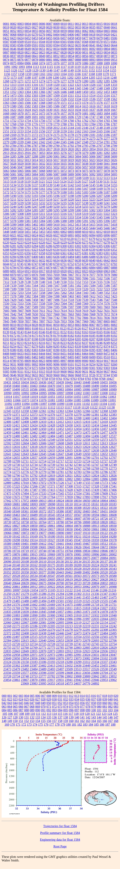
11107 (18, 407)
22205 (51, 626)
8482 (35, 357)
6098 (6, 239)
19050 (86, 529)
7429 (13, 300)
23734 (16, 676)
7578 (114, 303)
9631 (85, 371)
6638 (78, 260)
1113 (36, 67)
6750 (56, 264)
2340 (28, 142)
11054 (68, 396)
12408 (25, 421)
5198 (71, 196)
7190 (20, 289)
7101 (92, 278)
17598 (95, 493)
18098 (51, 504)
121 (92, 713)
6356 (28, 253)
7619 (85, 310)
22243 (7, 629)
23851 (104, 676)
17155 (86, 482)
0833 (99, 52)
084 (4, 710)
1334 (6, 88)
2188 (6, 138)
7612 (49, 310)
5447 (114, 228)
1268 (6, 81)
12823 (86, 475)
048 (37, 703)
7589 (35, 307)
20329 (86, 568)
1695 (63, 117)
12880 (51, 479)
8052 (63, 325)
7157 (114, 282)
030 (54, 699)
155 (43, 721)
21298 (69, 594)
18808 (86, 522)
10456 (113, 382)
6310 (20, 249)
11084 (68, 400)
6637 (71, 260)
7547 (107, 300)
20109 (34, 561)
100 (93, 710)
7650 (35, 314)
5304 (107, 210)
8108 (35, 328)
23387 (34, 665)
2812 (13, 149)
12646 (51, 454)
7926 (56, 321)
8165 (99, 332)
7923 (49, 321)
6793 (6, 267)
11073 (25, 400)
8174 (28, 335)
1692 (42, 117)
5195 (49, 196)
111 (38, 713)
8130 (99, 328)
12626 (104, 447)
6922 (78, 271)
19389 (7, 543)
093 (54, 710)
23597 (51, 672)
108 (21, 713)
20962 (86, 586)
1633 (71, 110)
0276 (42, 34)
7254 (28, 292)
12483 (43, 436)
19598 (34, 547)
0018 (114, 23)
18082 (25, 504)
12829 (25, 479)
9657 (42, 375)
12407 (16, 421)
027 (37, 699)
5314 (49, 214)
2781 (107, 142)
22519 (43, 637)
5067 (35, 170)
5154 (107, 185)
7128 (20, 282)
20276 (51, 568)
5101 (28, 178)
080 (99, 706)
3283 (114, 153)
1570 (56, 102)
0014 (92, 23)
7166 (49, 285)
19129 (113, 533)
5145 (92, 185)
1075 (49, 63)
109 (27, 713)
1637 (92, 110)
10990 (8, 393)
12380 (86, 414)
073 (60, 706)
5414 (85, 224)
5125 (70, 181)
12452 (60, 429)
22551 (69, 637)
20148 (16, 565)
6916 (35, 271)
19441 (60, 543)
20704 (69, 583)
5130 (99, 181)
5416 (99, 224)
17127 (69, 482)
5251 (63, 206)
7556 (28, 303)
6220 (6, 242)
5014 (35, 160)
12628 (7, 450)
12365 (78, 411)
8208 (99, 339)
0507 (6, 41)
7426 (6, 300)
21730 (104, 604)
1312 (6, 84)
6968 (6, 274)
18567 (78, 515)
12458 (113, 429)
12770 (104, 468)
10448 (86, 382)
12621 (60, 447)
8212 (13, 343)
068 (32, 706)
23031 (95, 654)
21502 (69, 601)
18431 (104, 511)
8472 (107, 353)
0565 (63, 41)
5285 (35, 210)
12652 (104, 454)
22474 (86, 633)
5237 (78, 203)
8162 (78, 332)
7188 (6, 289)
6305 (99, 246)
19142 (16, 536)
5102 (35, 178)
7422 (107, 296)
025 (26, 699)
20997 (17, 590)
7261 (56, 292)
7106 (107, 278)
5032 (42, 163)
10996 (52, 393)
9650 (20, 375)
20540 (43, 576)
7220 (85, 289)
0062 (85, 31)
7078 (99, 274)
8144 (28, 332)
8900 (85, 360)
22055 (113, 619)
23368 (25, 665)
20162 (34, 565)
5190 (13, 196)
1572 (71, 102)
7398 (56, 296)
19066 (7, 533)
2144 (71, 127)
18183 (113, 504)
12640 (113, 450)
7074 (85, 274)
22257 (34, 629)
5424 (42, 228)
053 (65, 703)
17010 (25, 482)
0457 (63, 38)
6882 (78, 267)
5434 (78, 228)
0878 (35, 59)
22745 (95, 644)
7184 (92, 285)
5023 (92, 160)
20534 (34, 576)
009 (54, 696)
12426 (43, 425)
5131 (106, 181)
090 (37, 710)
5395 (99, 221)
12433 (86, 425)
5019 (70, 160)
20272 (43, 568)
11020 (43, 396)
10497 (7, 389)
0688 (63, 49)
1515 (99, 95)
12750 (7, 468)
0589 (28, 45)
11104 (103, 404)
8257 (20, 346)
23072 (69, 658)
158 (60, 721)
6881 (71, 267)
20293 (69, 568)
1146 (49, 70)
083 (116, 706)
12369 (113, 411)
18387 (69, 511)
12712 (34, 461)
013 (76, 696)
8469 (99, 353)
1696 (71, 117)
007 (43, 696)
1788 (6, 127)
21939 (104, 615)
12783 (78, 472)
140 (76, 717)
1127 (21, 70)
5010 (6, 160)
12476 (95, 432)
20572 (86, 576)
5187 (107, 192)
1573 (78, 102)
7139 (35, 282)
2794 (78, 145)
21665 (43, 604)
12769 (95, 468)
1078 (71, 63)
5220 (70, 199)
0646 (13, 49)
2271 (63, 138)
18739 (7, 522)
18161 (95, 504)
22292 (95, 629)
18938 (7, 529)
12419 (113, 421)
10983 (60, 389)
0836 (6, 56)
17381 (25, 490)
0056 (42, 31)
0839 (20, 56)
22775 (51, 647)
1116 (57, 67)
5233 (49, 203)
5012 (20, 160)
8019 (20, 325)
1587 (63, 106)
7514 (63, 300)
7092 (71, 278)
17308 (69, 486)
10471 (60, 386)
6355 (20, 253)
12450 (43, 429)
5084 (35, 174)
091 (43, 710)
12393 (51, 418)
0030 (56, 27)
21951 (7, 619)
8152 (63, 332)
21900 (51, 615)
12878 (34, 479)
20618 (60, 579)
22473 (78, 633)
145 (104, 717)
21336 (95, 594)
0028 (42, 27)
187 (107, 724)
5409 (49, 224)
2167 (114, 131)
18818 (95, 522)
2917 (35, 153)
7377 (6, 296)
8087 (13, 328)
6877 (56, 267)
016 (93, 696)
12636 (78, 450)
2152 (13, 131)
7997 (99, 321)
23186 (43, 662)
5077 (99, 170)
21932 (95, 615)
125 (115, 713)
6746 (27, 264)
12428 (51, 425)
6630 (28, 260)
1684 (107, 113)
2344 (56, 142)
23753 (34, 676)
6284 (35, 246)
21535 (104, 601)
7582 (6, 307)
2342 (42, 142)
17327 (86, 486)
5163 (56, 188)
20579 (104, 576)
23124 (7, 662)
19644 (95, 547)
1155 (113, 70)
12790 (16, 475)
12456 (95, 429)
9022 (6, 364)
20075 (86, 558)
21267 (16, 594)
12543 (34, 439)
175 (40, 724)
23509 (69, 669)
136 (54, 717)
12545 (43, 439)
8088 (20, 328)
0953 (114, 59)
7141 (49, 282)
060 (104, 703)
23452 (95, 665)
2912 (114, 149)
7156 (106, 282)
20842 (7, 586)
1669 (13, 113)
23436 (78, 665)
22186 (34, 626)
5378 (13, 221)
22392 (16, 633)
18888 (86, 525)
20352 (7, 572)
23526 (95, 669)
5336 (85, 217)
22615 (25, 640)
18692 (69, 518)
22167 (113, 622)
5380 (20, 221)
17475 (7, 493)
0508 (13, 41)
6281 (13, 246)
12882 (69, 479)
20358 (25, 572)
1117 (63, 67)
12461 (25, 432)
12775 (16, 472)
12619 (43, 447)
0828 (63, 52)
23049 (7, 658)
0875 (13, 59)
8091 (28, 328)
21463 (95, 597)
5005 (85, 156)
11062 (103, 396)
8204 (71, 339)
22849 (25, 651)
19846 (104, 551)
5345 (99, 217)
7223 (106, 289)
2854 (92, 149)
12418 (104, 421)
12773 (113, 468)
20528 (16, 576)
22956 (7, 654)
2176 (63, 135)
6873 (42, 267)
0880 (42, 59)
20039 (16, 558)
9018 (114, 360)
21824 (95, 608)
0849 (42, 56)
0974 (6, 63)
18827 (16, 525)
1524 (49, 99)
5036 (71, 163)
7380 (20, 296)
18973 (16, 529)
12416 (86, 421)
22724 (34, 644)
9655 (35, 375)
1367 (49, 92)
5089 (71, 174)
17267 (43, 486)
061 (110, 703)
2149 (107, 127)
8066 (85, 325)
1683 (99, 113)
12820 (60, 475)
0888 (78, 59)
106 (10, 713)
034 (76, 699)
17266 (34, 486)
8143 (20, 332)
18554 (60, 515)
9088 (20, 364)
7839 (114, 317)
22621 (34, 640)
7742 (56, 317)
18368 (34, 511)
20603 (43, 579)
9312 (27, 371)
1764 (99, 120)
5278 (99, 206)
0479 (99, 38)
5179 (56, 192)
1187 (20, 77)
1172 (6, 77)
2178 (71, 135)
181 (74, 724)
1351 (6, 92)
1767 (6, 124)
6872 (35, 267)
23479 (16, 669)
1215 (99, 77)
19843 (95, 551)
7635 (114, 310)
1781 (71, 124)
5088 (63, 174)
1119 (77, 67)
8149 (49, 332)
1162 (49, 74)
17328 (95, 486)
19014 (43, 529)
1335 (13, 88)
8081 (107, 325)
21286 (43, 594)
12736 (43, 464)
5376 (114, 217)
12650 (86, 454)
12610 (78, 443)
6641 (99, 260)
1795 (42, 127)
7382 (28, 296)
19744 (43, 551)
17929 (113, 497)
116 (65, 713)
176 (46, 724)
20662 (34, 583)
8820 (35, 360)
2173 (42, 135)
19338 (60, 540)
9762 (66, 378)
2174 (49, 135)
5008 (107, 156)
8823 (42, 360)
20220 (86, 565)
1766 (114, 120)
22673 (78, 640)
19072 (25, 533)
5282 (13, 210)
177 (51, 724)
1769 (20, 124)
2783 (6, 145)
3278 (78, 153)
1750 (114, 117)
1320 (56, 84)
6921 (71, 271)
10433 (16, 382)
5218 (63, 199)
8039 (42, 325)
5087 (56, 174)
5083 (28, 174)
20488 (78, 572)
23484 (34, 669)
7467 (42, 300)
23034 (104, 654)
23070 (60, 658)
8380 (13, 350)
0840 (28, 56)
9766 (95, 378)
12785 (95, 472)
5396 (107, 221)
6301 (71, 246)
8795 (20, 360)
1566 (28, 102)
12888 (113, 479)
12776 (25, 472)
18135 (86, 504)
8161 (71, 332)
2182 (99, 135)
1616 (92, 106)
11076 (43, 400)
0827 (56, 52)
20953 (78, 586)
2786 (28, 145)
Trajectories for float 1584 (60, 826)
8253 (6, 346)
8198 (35, 339)
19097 (69, 533)
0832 (92, 52)
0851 (49, 56)
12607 (51, 443)
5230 (28, 203)
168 (116, 721)
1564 (13, 102)
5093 (99, 174)
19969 (51, 554)
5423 (35, 228)
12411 (51, 421)
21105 (52, 590)
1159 (28, 74)
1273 (35, 81)
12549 (51, 439)
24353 (51, 683)
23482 (25, 669)
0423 (13, 38)
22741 (78, 644)
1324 (85, 84)
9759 (52, 378)
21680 (78, 604)
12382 (104, 414)
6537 (107, 257)
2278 (114, 138)
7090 (63, 278)
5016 (49, 160)
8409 (13, 353)
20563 (78, 576)
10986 (86, 389)
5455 (49, 231)
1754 (28, 120)
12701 (95, 457)
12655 (16, 457)
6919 (56, 271)
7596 (63, 307)
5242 (114, 203)
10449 (95, 382)
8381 (20, 350)
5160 (35, 188)
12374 (43, 414)
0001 (6, 23)
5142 (71, 185)
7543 (92, 300)
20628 (104, 579)
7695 (20, 317)
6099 (13, 239)
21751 (113, 604)
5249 (49, 206)
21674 (60, 604)
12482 (34, 436)
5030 (28, 163)
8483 (42, 357)
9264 (6, 368)
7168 (63, 285)
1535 (85, 99)
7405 (78, 296)
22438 (43, 633)
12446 (7, 429)
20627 (95, 579)
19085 (51, 533)
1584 (42, 106)
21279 (25, 594)
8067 (92, 325)
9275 (35, 368)
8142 (13, 332)
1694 (56, 117)
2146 (85, 127)
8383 (35, 350)
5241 (107, 203)
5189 (6, 196)
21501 (60, 601)
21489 (34, 601)
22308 (104, 629)
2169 (13, 135)
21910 (78, 615)
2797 (99, 145)
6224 (28, 242)
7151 (70, 282)
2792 (71, 145)
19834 (86, 551)
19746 (51, 551)
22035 (95, 619)
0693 (99, 49)
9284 (42, 368)
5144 (85, 185)
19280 (113, 536)
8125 (70, 328)
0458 (71, 38)
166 (104, 721)
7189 (13, 289)
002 (15, 696)
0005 (35, 23)
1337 (28, 88)
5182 (78, 192)
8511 (114, 357)
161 (76, 721)
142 (88, 717)
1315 (28, 84)
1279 (78, 81)
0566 (70, 41)
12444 (104, 425)
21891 (43, 615)
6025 (42, 235)
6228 (56, 242)
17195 (7, 486)
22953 (113, 651)
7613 (56, 310)
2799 (114, 145)
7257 (35, 292)
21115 (60, 590)
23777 (43, 676)
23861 (16, 680)
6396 (20, 257)
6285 (42, 246)
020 (115, 696)
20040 (25, 558)
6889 (6, 271)
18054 (95, 500)
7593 (42, 307)
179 (62, 724)
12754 (34, 468)
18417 (95, 511)
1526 (63, 99)
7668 (92, 314)
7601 (99, 307)
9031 (13, 364)
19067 (16, 533)
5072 (63, 170)
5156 (6, 188)
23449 (86, 665)
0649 (28, 49)
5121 (42, 181)
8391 (63, 350)
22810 (95, 647)
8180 (63, 335)
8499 (92, 357)
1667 (114, 110)
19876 (16, 554)
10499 (16, 389)
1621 (6, 110)
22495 (113, 633)
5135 (20, 185)
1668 (6, 113)
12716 (51, 461)
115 (60, 713)
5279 (107, 206)
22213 (69, 626)
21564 (7, 604)
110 (32, 713)
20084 (104, 558)
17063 (34, 482)
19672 (104, 547)
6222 (13, 242)
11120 (85, 407)
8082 (114, 325)
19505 (95, 543)
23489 (43, 669)
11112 (51, 407)
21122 (69, 590)
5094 (107, 174)
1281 (92, 81)
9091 (28, 364)
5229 (20, 203)
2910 (99, 149)
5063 (6, 170)
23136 (16, 662)
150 (15, 721)
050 (49, 703)
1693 (49, 117)
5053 (63, 167)
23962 (113, 680)
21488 (25, 601)
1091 (7, 67)
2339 (20, 142)
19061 (95, 529)
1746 (85, 117)
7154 (92, 282)
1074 (42, 63)
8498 (85, 357)
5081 (13, 174)
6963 (107, 271)
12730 (16, 464)
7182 (78, 285)
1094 (29, 67)
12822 (78, 475)
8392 (71, 350)
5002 (63, 156)
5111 (92, 178)
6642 (107, 260)
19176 (43, 536)
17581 (86, 493)
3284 (6, 156)
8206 (85, 339)
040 (110, 699)
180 (68, 724)
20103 (16, 561)
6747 (35, 264)
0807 (6, 52)
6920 (63, 271)
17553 (69, 493)
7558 (42, 303)
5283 (20, 210)
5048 (28, 167)
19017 (51, 529)
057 (88, 703)
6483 (63, 257)
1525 (56, 99)
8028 (35, 325)
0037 (99, 27)
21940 (113, 615)
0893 (92, 59)
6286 (49, 246)
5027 (6, 163)
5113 (106, 178)
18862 (60, 525)
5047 (20, 167)
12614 (113, 443)
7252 (13, 292)
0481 (107, 38)
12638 (95, 450)
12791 (25, 475)
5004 (78, 156)
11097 (43, 404)
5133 (6, 185)
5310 (35, 214)
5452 (35, 231)
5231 (35, 203)
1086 (85, 63)
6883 (85, 267)
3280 (92, 153)
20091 (113, 558)
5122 (49, 181)
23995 (43, 683)
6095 (99, 235)
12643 (25, 454)
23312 (86, 662)
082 (110, 706)
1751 (6, 120)
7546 (99, 300)
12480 (16, 436)
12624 (86, 447)
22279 (78, 629)
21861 (69, 611)
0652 (49, 49)
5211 (13, 199)
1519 (13, 99)
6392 (114, 253)
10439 (60, 382)
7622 (99, 310)
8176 (42, 335)
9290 (49, 368)
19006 (34, 529)
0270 (35, 34)
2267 (35, 138)
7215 (63, 289)
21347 (104, 594)
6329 (49, 249)
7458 (35, 300)
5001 (56, 156)
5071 (56, 170)
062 (116, 703)
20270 (34, 568)
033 (71, 699)
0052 (13, 31)
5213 (27, 199)
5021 (85, 160)
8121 (56, 328)
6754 (85, 264)
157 (54, 721)
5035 (63, 163)
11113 (60, 407)
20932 (69, 586)
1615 (85, 106)
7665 (78, 314)
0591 (35, 45)
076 (76, 706)
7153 (85, 282)
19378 (113, 540)
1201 (63, 77)
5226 (114, 199)
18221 (7, 507)
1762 (85, 120)
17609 (104, 493)
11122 (94, 407)
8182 (71, 335)
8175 (35, 335)
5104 (49, 178)
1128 (28, 70)
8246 (99, 343)
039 (104, 699)
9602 (70, 371)
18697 (78, 518)
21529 (95, 601)
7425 (114, 296)
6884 (92, 267)
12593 (16, 443)
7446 (28, 300)
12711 (25, 461)
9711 (85, 375)
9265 (13, 368)
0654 (56, 49)
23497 (60, 669)
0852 (56, 56)
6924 (92, 271)
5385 (49, 221)
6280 (6, 246)
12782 (69, 472)
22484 (104, 633)
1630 (49, 110)
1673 (42, 113)
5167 (85, 188)
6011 (92, 231)
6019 (114, 231)
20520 (104, 572)
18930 (113, 525)
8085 (6, 328)
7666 (85, 314)
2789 (49, 145)
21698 (86, 604)
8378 (6, 350)
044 (15, 703)
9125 (78, 364)
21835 (7, 611)
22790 (69, 647)
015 (87, 696)
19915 (34, 554)
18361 (25, 511)
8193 (6, 339)
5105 (57, 178)
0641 (92, 45)
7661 (63, 314)
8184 (85, 335)
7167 (56, 285)
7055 (49, 274)
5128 (92, 181)
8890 (49, 360)
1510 (63, 95)
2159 (63, 131)
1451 (92, 92)
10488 (86, 386)
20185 (60, 565)
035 (82, 699)
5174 (20, 192)
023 (15, 699)
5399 (13, 224)
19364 (104, 540)
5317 (70, 214)
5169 (99, 188)
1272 (28, 81)
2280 (13, 142)
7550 (6, 303)
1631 (56, 110)
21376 (7, 597)
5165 (71, 188)
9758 (45, 378)
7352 (107, 292)
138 (65, 717)
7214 (56, 289)
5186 (99, 192)
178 (57, 724)
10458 (7, 386)
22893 (60, 651)
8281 (42, 346)
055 (76, 703)
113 (49, 713)
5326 (20, 217)
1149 (70, 70)
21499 (51, 601)
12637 (86, 450)
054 (71, 703)
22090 (51, 622)
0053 (20, 31)
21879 (113, 611)
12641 (7, 454)
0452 (28, 38)
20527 (7, 576)
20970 (95, 586)
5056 (78, 167)
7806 (85, 317)
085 (9, 710)
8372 (99, 346)
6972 (20, 274)
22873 (51, 651)
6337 (78, 249)
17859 (69, 497)
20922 (51, 586)
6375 (78, 253)
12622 (69, 447)
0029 (49, 27)
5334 (78, 217)
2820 (71, 149)
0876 (20, 59)
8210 (114, 339)
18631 (16, 518)
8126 (78, 328)
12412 (60, 421)
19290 (7, 540)
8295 (56, 346)
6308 (6, 249)
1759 (63, 120)
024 (21, 699)
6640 (92, 260)
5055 (71, 167)
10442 (69, 382)
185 (96, 724)
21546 (113, 601)
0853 (63, 56)
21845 (43, 611)
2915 (20, 153)
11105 (112, 404)
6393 (6, 257)
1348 (99, 88)
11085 (77, 400)
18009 (34, 500)
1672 (35, 113)
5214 (35, 199)
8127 (85, 328)
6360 (56, 253)
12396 (69, 418)
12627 (113, 447)
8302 (63, 346)
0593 (49, 45)
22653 (60, 640)
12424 (34, 425)
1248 (113, 77)
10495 (113, 386)
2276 (99, 138)
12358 (25, 411)
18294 (51, 507)
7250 (114, 289)
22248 (16, 629)
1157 (14, 74)
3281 (99, 153)
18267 (34, 507)
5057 (85, 167)
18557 (69, 515)
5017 (56, 160)
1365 (35, 92)
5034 (56, 163)
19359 (95, 540)
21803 (43, 608)
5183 (85, 192)
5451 (28, 231)
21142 (86, 590)
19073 (34, 533)
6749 (49, 264)
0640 (85, 45)
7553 (20, 303)
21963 (25, 619)
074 (65, 706)
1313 (13, 84)
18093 (34, 504)
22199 (43, 626)
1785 (99, 124)
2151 (6, 131)
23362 (16, 665)
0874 (6, 59)
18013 (43, 500)
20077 (95, 558)
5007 (99, 156)
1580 (13, 106)
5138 (42, 185)
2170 (20, 135)
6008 (78, 231)
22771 (43, 647)
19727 (34, 551)
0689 (71, 49)
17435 (86, 490)
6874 (49, 267)
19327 (51, 540)
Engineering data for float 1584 (60, 839)
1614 (78, 106)
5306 (6, 214)
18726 (104, 518)
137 (60, 717)
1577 (107, 102)
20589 (7, 579)
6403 (49, 257)
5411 (63, 224)
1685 (114, 113)
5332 (63, 217)
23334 (95, 662)
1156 (7, 74)
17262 (25, 486)
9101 (71, 364)
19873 (113, 551)
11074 (34, 400)
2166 (107, 131)
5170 (107, 188)
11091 (112, 400)
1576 (99, 102)
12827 (7, 479)
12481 (25, 436)
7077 (92, 274)
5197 (63, 196)
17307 (60, 486)
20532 (25, 576)
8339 (78, 346)
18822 (7, 525)
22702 (104, 640)
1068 (35, 63)
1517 (114, 95)
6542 (114, 257)
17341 (113, 486)
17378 (16, 490)
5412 (70, 224)
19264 (104, 536)
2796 (92, 145)
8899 (78, 360)
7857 (28, 321)
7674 (114, 314)
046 (26, 703)
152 (26, 721)
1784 (92, 124)
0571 (106, 41)
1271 (20, 81)
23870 (34, 680)
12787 (113, 472)
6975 (28, 274)
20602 (34, 579)
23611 (77, 672)
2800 (6, 149)
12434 (95, 425)
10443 (78, 382)
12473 (78, 432)
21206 (103, 590)
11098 (52, 404)
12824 (95, 475)
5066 (28, 170)
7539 (85, 300)
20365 (34, 572)
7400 (63, 296)
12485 (60, 436)
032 (65, 699)
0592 (42, 45)
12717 (60, 461)
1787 (114, 124)
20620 (78, 579)
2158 (56, 131)
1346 (85, 88)
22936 (104, 651)
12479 (7, 436)
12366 (86, 411)
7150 (63, 282)
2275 (92, 138)
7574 (99, 303)
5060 (99, 167)
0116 (28, 34)
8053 (71, 325)
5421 (20, 228)
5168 (92, 188)
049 (43, 703)
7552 (13, 303)
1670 (20, 113)
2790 (56, 145)
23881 (43, 680)
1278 (71, 81)
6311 (28, 249)
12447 (16, 429)
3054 (49, 153)
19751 (60, 551)
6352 (114, 249)
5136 (28, 185)
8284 (49, 346)
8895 (56, 360)
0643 (107, 45)
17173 (104, 482)
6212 (99, 239)
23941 (69, 680)
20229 (104, 565)
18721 (95, 518)
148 (4, 721)
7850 (20, 321)
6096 (107, 235)
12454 (78, 429)
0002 (13, 23)
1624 (28, 110)
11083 (60, 400)
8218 (56, 343)
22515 (34, 637)
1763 (92, 120)
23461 (113, 665)
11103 (94, 404)
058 (93, 703)
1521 (28, 99)
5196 (56, 196)
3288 (35, 156)
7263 (71, 292)
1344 (71, 88)
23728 (7, 676)
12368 (104, 411)
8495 (71, 357)
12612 (95, 443)
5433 (71, 228)
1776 (35, 124)
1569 (49, 102)
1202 (70, 77)
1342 (63, 88)
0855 (78, 56)
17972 (25, 500)
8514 (6, 360)
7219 (78, 289)
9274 (28, 368)
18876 (78, 525)
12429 (60, 425)
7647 (20, 314)
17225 (16, 486)
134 (43, 717)
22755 (7, 647)
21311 (86, 594)
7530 (78, 300)
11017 (17, 396)
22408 (25, 633)
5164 (63, 188)
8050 (56, 325)
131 (26, 717)
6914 (20, 271)
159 (65, 721)
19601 (43, 547)
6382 (92, 253)
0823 (42, 52)
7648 (28, 314)
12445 (113, 425)
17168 (95, 482)
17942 (7, 500)
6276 (92, 242)
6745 (20, 264)
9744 (106, 375)
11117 (68, 407)
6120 (70, 239)
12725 (95, 461)
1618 (107, 106)
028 (43, 699)
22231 (95, 626)
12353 (16, 411)
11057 (86, 396)
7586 (20, 307)
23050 (16, 658)
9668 (78, 375)
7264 (78, 292)
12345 (7, 411)
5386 (56, 221)
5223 (92, 199)
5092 (92, 174)
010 (60, 696)
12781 (60, 472)
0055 (35, 31)
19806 (78, 551)
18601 (104, 515)
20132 (69, 561)
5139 (49, 185)
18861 (51, 525)
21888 (25, 615)
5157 (13, 188)
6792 (114, 264)
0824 (49, 52)
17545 (60, 493)
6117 (56, 239)
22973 (51, 654)
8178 (49, 335)
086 (15, 710)
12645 (43, 454)
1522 (35, 99)
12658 (43, 457)
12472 (69, 432)
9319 (56, 371)
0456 (56, 38)
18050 (86, 500)
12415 (77, 421)
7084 (28, 278)
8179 (56, 335)
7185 (99, 285)
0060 (71, 31)
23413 (51, 665)
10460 (16, 386)
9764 (81, 378)
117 (70, 713)
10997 (60, 393)
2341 (35, 142)
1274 (42, 81)
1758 (56, 120)
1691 (35, 117)
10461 (25, 386)
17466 (113, 490)
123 (104, 713)
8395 (92, 350)
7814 (92, 317)
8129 (92, 328)
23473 (7, 669)
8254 (13, 346)
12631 (34, 450)
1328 (107, 84)
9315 (42, 371)
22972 (43, 654)
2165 (99, 131)
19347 (78, 540)
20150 (25, 565)
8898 (71, 360)
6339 (92, 249)
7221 (92, 289)
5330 (49, 217)
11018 (25, 396)
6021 (13, 235)
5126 (77, 181)
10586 (34, 389)
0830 (78, 52)
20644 (16, 583)
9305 (6, 371)
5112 (99, 178)
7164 (35, 285)
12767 (78, 468)
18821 (113, 522)
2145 (78, 127)
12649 (78, 454)
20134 (77, 561)
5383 (35, 221)
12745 (86, 464)
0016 (106, 23)
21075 (43, 590)
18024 (60, 500)
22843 (16, 651)
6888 (114, 267)
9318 (49, 371)
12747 (95, 464)
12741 (60, 464)
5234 (56, 203)
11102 (86, 404)
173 (29, 724)
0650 (35, 49)
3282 (107, 153)
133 (37, 717)
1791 (28, 127)
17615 (113, 493)
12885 (95, 479)
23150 (25, 662)
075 (71, 706)
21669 (51, 604)
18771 (51, 522)
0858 (99, 56)
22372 (7, 633)
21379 (16, 597)
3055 (56, 153)
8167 (114, 332)
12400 (86, 418)
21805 (51, 608)
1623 (20, 110)
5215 (42, 199)
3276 (63, 153)
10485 (78, 386)
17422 (60, 490)
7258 (42, 292)
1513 (85, 95)
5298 (63, 210)
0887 (71, 59)
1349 (107, 88)
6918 (49, 271)
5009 (114, 156)
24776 (86, 683)
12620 (51, 447)
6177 (85, 239)
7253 (20, 292)
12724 (86, 461)
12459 (7, 432)
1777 (42, 124)
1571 (63, 102)
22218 (78, 626)
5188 (114, 192)
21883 (16, 615)
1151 (85, 70)
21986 (69, 619)
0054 (28, 31)
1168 (92, 74)
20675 (43, 583)
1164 (63, 74)
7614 (63, 310)
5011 (13, 160)
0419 (99, 34)
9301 (92, 368)
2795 (85, 145)
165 (99, 721)
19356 (86, 540)
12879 (43, 479)
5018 (63, 160)
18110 (69, 504)
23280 (69, 662)
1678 (71, 113)
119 (81, 713)
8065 (78, 325)
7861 (35, 321)
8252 (114, 343)
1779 (56, 124)
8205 (78, 339)
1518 (6, 99)
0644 (114, 45)
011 (65, 696)
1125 (7, 70)
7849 (13, 321)
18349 (16, 511)
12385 (16, 418)
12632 (43, 450)
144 (99, 717)
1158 (21, 74)
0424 (20, 38)
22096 (69, 622)
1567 (35, 102)
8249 (106, 343)
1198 (42, 77)
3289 (42, 156)
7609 (28, 310)
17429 (78, 490)
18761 (34, 522)
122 (98, 713)
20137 (104, 561)
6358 (42, 253)
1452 (99, 92)
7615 (70, 310)
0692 (92, 49)
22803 (78, 647)
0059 (63, 31)
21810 (60, 608)
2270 (56, 138)
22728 (51, 644)
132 (32, 717)
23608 (69, 672)
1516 (106, 95)
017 (99, 696)
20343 (113, 568)
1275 (49, 81)
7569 (85, 303)
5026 (114, 160)
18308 (78, 507)
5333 (71, 217)
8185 (92, 335)
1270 (13, 81)
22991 (78, 654)
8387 (49, 350)
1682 (92, 113)
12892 (16, 482)
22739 (69, 644)
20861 (16, 586)
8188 (99, 335)
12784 (86, 472)
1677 (63, 113)
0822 (35, 52)
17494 (25, 493)
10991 (16, 393)
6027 (56, 235)
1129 (35, 70)
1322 (71, 84)
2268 (42, 138)
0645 (6, 49)
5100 (21, 178)
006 (37, 696)
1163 (56, 74)
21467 (104, 597)
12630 (25, 450)
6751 (63, 264)
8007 (114, 321)
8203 (63, 339)
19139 (7, 536)
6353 (6, 253)
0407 (78, 34)
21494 (43, 601)
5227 (6, 203)
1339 (42, 88)
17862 (78, 497)
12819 (51, 475)
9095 (49, 364)
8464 (85, 353)
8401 (107, 350)
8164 (92, 332)
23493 (51, 669)
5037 (78, 163)
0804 (107, 49)
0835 (114, 52)
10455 (104, 382)
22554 (78, 637)
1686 (6, 117)
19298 (16, 540)
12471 (60, 432)
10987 (95, 389)
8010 (13, 325)
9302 (99, 368)
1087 (92, 63)
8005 (107, 321)
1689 (28, 117)
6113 (42, 239)
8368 (85, 346)
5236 (71, 203)
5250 (56, 206)
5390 (78, 221)
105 (4, 713)
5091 (85, 174)
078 (88, 706)
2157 (49, 131)
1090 (114, 63)
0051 (6, 31)
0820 (20, 52)
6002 (63, 231)
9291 (56, 368)
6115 (49, 239)
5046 (13, 167)
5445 (99, 228)
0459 (78, 38)
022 (9, 699)
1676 (56, 113)
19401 (25, 543)
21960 (16, 619)
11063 (112, 396)
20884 (25, 586)
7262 (63, 292)
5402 (35, 224)
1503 (35, 95)
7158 (6, 285)
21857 (60, 611)
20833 (113, 583)
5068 (42, 170)
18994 (25, 529)
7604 (114, 307)
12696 (78, 457)
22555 (86, 637)
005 (32, 696)
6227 (49, 242)
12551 (69, 439)
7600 (92, 307)
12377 (60, 414)
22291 (86, 629)
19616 (69, 547)
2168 (6, 135)
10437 (51, 382)
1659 (107, 110)
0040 (107, 27)
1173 (13, 77)
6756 (99, 264)
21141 (77, 590)
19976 (69, 554)
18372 (43, 511)
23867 (25, 680)
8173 (20, 335)
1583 (35, 106)
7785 (71, 317)
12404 (113, 418)
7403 (71, 296)
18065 (113, 500)
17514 (34, 493)
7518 (71, 300)
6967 (114, 271)
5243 (6, 206)
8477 (13, 357)
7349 (99, 292)
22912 (69, 651)
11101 (77, 404)
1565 (20, 102)
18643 (25, 518)
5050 (42, 167)
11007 (95, 393)
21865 (78, 611)
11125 (102, 407)
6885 (99, 267)
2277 (107, 138)
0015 (99, 23)
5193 (35, 196)
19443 (69, 543)
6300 (63, 246)
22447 (69, 633)
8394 (85, 350)
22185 (25, 626)
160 (71, 721)
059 (99, 703)
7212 (42, 289)
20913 (43, 586)
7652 (42, 314)
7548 (114, 300)
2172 (35, 135)
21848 (51, 611)
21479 (7, 601)
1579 (6, 106)
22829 (113, 647)
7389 (42, 296)
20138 (113, 561)
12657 (34, 457)
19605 (51, 547)
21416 (43, 597)
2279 (6, 142)
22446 (60, 633)
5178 (49, 192)
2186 (107, 135)
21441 (78, 597)
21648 (25, 604)
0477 (85, 38)
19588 (25, 547)
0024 (20, 27)
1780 (63, 124)
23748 (25, 676)
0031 (63, 27)
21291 (51, 594)
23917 (51, 680)
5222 (85, 199)
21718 (95, 604)
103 (110, 710)
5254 (78, 206)
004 (26, 696)
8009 (6, 325)
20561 (69, 576)
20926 (60, 586)
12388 (34, 418)
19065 (113, 529)
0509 (20, 41)
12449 (34, 429)
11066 (17, 400)
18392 (78, 511)
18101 (60, 504)
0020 (13, 27)
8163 (85, 332)
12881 (60, 479)
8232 (78, 343)
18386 (60, 511)
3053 (42, 153)
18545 (51, 515)
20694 (51, 583)
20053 (51, 558)
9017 (107, 360)
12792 (34, 475)
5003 (71, 156)
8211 (6, 343)
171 (18, 724)
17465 (104, 490)
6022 (20, 235)
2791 (63, 145)
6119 (63, 239)
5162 (49, 188)
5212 (20, 199)
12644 (34, 454)
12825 (104, 475)
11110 (35, 407)
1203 (77, 77)
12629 (16, 450)
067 (26, 706)
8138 (114, 328)
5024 (99, 160)
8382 (28, 350)
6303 (85, 246)
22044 (104, 619)
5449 (13, 231)
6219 (113, 239)
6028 (63, 235)
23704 (104, 672)
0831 (85, 52)
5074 (78, 170)
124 (109, 713)
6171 (77, 239)
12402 (104, 418)
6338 (85, 249)
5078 (107, 170)
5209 (114, 196)
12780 (51, 472)
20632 (113, 579)
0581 (114, 41)
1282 (99, 81)
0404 (56, 34)
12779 (43, 472)
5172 (6, 192)
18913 (95, 525)
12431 (78, 425)
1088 (99, 63)
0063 (92, 31)
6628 (13, 260)
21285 (34, 594)
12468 (51, 432)
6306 (107, 246)
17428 (69, 490)
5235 (63, 203)
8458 (71, 353)
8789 (13, 360)
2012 (56, 127)
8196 (20, 339)
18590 (86, 515)
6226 (42, 242)
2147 (92, 127)
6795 (20, 267)
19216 (86, 536)
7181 (71, 285)
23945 (86, 680)
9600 (63, 371)
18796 (78, 522)
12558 (86, 439)
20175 (51, 565)
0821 (28, 52)
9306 (13, 371)
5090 (78, 174)
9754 (23, 378)
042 (4, 703)
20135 (86, 561)
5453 (42, 231)
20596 (25, 579)
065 (15, 706)
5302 (92, 210)
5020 (78, 160)
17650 (7, 497)
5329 (42, 217)
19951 (43, 554)
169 (7, 724)
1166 (77, 74)
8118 (49, 328)
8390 (56, 350)
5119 (27, 181)
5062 (114, 167)
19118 (95, 533)
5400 (20, 224)
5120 (34, 181)
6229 (63, 242)
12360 (34, 411)
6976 (35, 274)
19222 (95, 536)
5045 (6, 167)
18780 (60, 522)
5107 (71, 178)
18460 (7, 515)
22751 (104, 644)
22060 (7, 622)
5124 (63, 181)
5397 (114, 221)
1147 (56, 70)
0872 (107, 56)
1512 (78, 95)
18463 (16, 515)
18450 (113, 511)
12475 (86, 432)
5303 (99, 210)
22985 (69, 654)
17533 (43, 493)
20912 (34, 586)
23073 (78, 658)
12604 (25, 443)
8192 (114, 335)
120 (87, 713)
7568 (78, 303)
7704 (49, 317)
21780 (25, 608)
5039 (92, 163)
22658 (69, 640)
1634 (78, 110)
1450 (85, 92)
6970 (13, 274)
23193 (51, 662)
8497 (78, 357)
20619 (69, 579)
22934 (95, 651)
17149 (78, 482)
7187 (114, 285)
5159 (28, 188)
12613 (104, 443)
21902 (60, 615)
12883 (78, 479)
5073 (71, 170)
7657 (49, 314)
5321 (99, 214)
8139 (6, 332)
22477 (95, 633)
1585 (49, 106)
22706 (113, 640)
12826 (113, 475)
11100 (69, 404)
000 (4, 696)
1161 (42, 74)
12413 (69, 421)
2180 (85, 135)
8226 (70, 343)
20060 (77, 558)
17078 (51, 482)
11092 (8, 404)
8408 (6, 353)
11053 (60, 396)
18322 (104, 507)
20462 (69, 572)
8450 (56, 353)
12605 (34, 443)
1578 (114, 102)
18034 (78, 500)
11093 (17, 404)
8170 (6, 335)
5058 (92, 167)
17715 (34, 497)
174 (35, 724)
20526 (113, 572)
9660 (56, 375)
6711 (13, 264)
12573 (104, 439)
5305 (114, 210)
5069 (49, 170)
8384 (42, 350)
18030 (69, 500)
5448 (6, 231)
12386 (25, 418)
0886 (63, 59)
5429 (63, 228)
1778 (49, 124)
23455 (104, 665)
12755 (43, 468)
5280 (114, 206)
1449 (78, 92)
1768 (13, 124)
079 (93, 706)
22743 (86, 644)
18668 (51, 518)
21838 (16, 611)
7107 (114, 278)
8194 (13, 339)
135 (49, 717)
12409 (34, 421)
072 (54, 706)
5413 (78, 224)
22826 (104, 647)
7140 (42, 282)
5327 (28, 217)
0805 (114, 49)
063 (4, 706)
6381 (85, 253)
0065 (107, 31)
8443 (35, 353)
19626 (78, 547)
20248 (16, 568)
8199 (42, 339)
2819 (63, 149)
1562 (114, 99)
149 (9, 721)
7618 (78, 310)
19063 (104, 529)
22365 (113, 629)
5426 (56, 228)
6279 (114, 242)
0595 (63, 45)
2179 (78, 135)
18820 (104, 522)
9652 (28, 375)
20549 (60, 576)
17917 (104, 497)
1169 (99, 74)
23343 (113, 662)
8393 (78, 350)
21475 (113, 597)
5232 (42, 203)
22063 (16, 622)
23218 (60, 662)
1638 (99, 110)
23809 (86, 676)
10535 (25, 389)
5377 (6, 221)
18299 (60, 507)
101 (99, 710)
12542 (25, 439)
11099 (60, 404)
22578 (113, 637)
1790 (20, 127)
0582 (6, 45)
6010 (85, 231)
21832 (113, 608)
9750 (9, 378)
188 (113, 724)
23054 (25, 658)
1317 (42, 84)
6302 (78, 246)
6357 (35, 253)
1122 (99, 67)
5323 (114, 214)
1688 (20, 117)
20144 (7, 565)
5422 (28, 228)
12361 (43, 411)
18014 (51, 500)
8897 (63, 360)
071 (49, 706)
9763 (73, 378)
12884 (86, 479)
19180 (51, 536)
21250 (7, 594)
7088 (49, 278)
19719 (25, 551)
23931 (60, 680)
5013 (27, 160)
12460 (16, 432)
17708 (25, 497)
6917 (42, 271)
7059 (56, 274)
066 (21, 706)
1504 (42, 95)
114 (54, 713)
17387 (34, 490)
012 (71, 696)
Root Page (59, 846)
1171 (113, 74)
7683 (13, 317)
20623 (86, 579)
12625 (95, 447)
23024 (86, 654)
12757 (51, 468)
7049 (42, 274)
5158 (20, 188)
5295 (56, 210)
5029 (20, 163)
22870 (43, 651)
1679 (78, 113)
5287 (42, 210)
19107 (78, 533)
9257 (107, 364)
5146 (99, 185)
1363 (20, 92)
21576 (16, 604)
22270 (51, 629)
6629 (20, 260)
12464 (43, 432)
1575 (92, 102)
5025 (106, 160)
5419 (6, 228)
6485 (78, 257)
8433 (20, 353)
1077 (63, 63)
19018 (60, 529)
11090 (103, 400)
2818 (56, 149)
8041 (49, 325)
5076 (92, 170)
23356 (7, 665)
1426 (56, 92)
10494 (104, 386)
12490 (78, 436)
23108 (113, 658)
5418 (114, 224)
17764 (51, 497)
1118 (70, 67)
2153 (20, 131)
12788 (7, 475)
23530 (104, 669)
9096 (56, 364)
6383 (99, 253)
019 (110, 696)
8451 (63, 353)
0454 (42, 38)
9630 (78, 371)
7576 (107, 303)
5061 (107, 167)
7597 (71, 307)
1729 (78, 117)
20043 (34, 558)
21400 (34, 597)
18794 (69, 522)
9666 (71, 375)
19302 (25, 540)
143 (93, 717)
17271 (51, 486)
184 (90, 724)
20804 (95, 583)
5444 (92, 228)
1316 (35, 84)
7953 (63, 321)
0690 (78, 49)
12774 (7, 472)
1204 (84, 77)
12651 (95, 454)
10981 (43, 389)
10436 (43, 382)
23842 (95, 676)
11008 (104, 393)
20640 (7, 583)
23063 (43, 658)
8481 (28, 357)
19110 (86, 533)
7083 (20, 278)
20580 (113, 576)
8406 (114, 350)
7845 (6, 321)
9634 (99, 371)
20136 (95, 561)
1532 (71, 99)
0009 (56, 23)
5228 (13, 203)
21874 (95, 611)
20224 (95, 565)
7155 (99, 282)
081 (104, 706)
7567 (71, 303)
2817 (49, 149)
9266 (20, 368)
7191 (28, 289)
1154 (106, 70)
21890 (34, 615)
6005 (71, 231)
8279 (35, 346)
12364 (69, 411)
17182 (113, 482)
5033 (49, 163)
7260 (49, 292)
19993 (86, 554)
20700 (60, 583)
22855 (34, 651)
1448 (71, 92)
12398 (78, 418)
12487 (69, 436)
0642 (99, 45)
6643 (114, 260)
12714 (42, 461)
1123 (106, 67)
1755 (35, 120)
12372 (25, 414)
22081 (43, 622)
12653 (113, 454)
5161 (42, 188)
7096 (85, 278)
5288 (49, 210)
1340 (49, 88)
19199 (69, 536)
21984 (60, 619)
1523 (42, 99)
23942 (78, 680)
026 (32, 699)
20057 (60, 558)
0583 (13, 45)
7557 (35, 303)
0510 (28, 41)
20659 (25, 583)
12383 (113, 414)
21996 (78, 619)
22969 (25, 654)
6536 (99, 257)
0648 (20, 49)
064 (9, 706)
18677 (60, 518)
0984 (20, 63)
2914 (13, 153)
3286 (20, 156)
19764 (69, 551)
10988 (104, 389)
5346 (107, 217)
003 (21, 696)
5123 (56, 181)
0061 (78, 31)
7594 (49, 307)
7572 (92, 303)
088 (26, 710)
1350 (114, 88)
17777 (60, 497)
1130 (42, 70)
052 (60, 703)
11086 (86, 400)
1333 (114, 84)
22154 (104, 622)
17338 (104, 486)
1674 (49, 113)
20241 (113, 565)
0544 (42, 41)
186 (102, 724)
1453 (107, 92)
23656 (86, 672)
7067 (71, 274)
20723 (78, 583)
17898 (95, 497)
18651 (34, 518)
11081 (51, 400)
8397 (99, 350)
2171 (28, 135)
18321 (95, 507)
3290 (49, 156)
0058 (56, 31)
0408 (85, 34)
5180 (63, 192)
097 (76, 710)
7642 (13, 314)
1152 (92, 70)
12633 (51, 450)
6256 (78, 242)
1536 (92, 99)
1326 (92, 84)
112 (43, 713)
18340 (7, 511)
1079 (78, 63)
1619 (114, 106)
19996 (95, 554)
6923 (85, 271)
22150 (95, 622)
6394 (13, 257)
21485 (16, 601)
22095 (60, 622)
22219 (86, 626)
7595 (56, 307)
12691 (69, 457)
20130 (60, 561)
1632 (63, 110)
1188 (28, 77)
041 (116, 699)
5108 (78, 178)
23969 (25, 683)
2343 (49, 142)
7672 (107, 314)
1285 (107, 81)
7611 (42, 310)
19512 (104, 543)
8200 (49, 339)
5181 (71, 192)
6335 (63, 249)
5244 (13, 206)
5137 (35, 185)
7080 (114, 274)
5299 (71, 210)
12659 (51, 457)
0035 (92, 27)
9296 (78, 368)
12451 (51, 429)
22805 (86, 647)
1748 (99, 117)
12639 (104, 450)
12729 (7, 464)
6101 (21, 239)
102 (104, 710)
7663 (71, 314)
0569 (92, 41)
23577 (25, 672)
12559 (95, 439)
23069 (51, 658)
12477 (104, 432)
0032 (71, 27)
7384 (35, 296)
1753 (20, 120)
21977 (51, 619)
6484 (71, 257)
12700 (86, 457)
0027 (35, 27)
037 (93, 699)
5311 (42, 214)
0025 (28, 27)
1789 (13, 127)
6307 (114, 246)
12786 (104, 472)
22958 (16, 654)
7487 (49, 300)
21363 (113, 594)
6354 (13, 253)
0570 (99, 41)
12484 (51, 436)
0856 (85, 56)
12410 (43, 421)
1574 (85, 102)
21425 (51, 597)
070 (43, 706)
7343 (85, 292)
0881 (49, 59)
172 (23, 724)
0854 (71, 56)
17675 (16, 497)
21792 (34, 608)
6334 (56, 249)
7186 (107, 285)
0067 (6, 34)
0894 (99, 59)
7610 (35, 310)
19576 (7, 547)
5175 (28, 192)
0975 (13, 63)
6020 (6, 235)
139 (71, 717)
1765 (107, 120)
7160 (20, 285)
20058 (69, 558)
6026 (49, 235)
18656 (43, 518)
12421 (16, 425)
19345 (69, 540)
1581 (20, 106)
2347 (78, 142)
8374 (107, 346)
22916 (78, 651)
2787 (35, 145)
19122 (104, 533)
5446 (107, 228)
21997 (86, 619)
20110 (42, 561)
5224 (99, 199)
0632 (71, 45)
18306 (69, 507)
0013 (85, 23)
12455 (86, 429)
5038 (85, 163)
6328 (42, 249)
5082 (20, 174)
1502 (28, 95)
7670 (99, 314)
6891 (13, 271)
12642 (16, 454)
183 (85, 724)
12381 (95, 414)
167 (110, 721)
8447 (49, 353)
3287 (28, 156)
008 (49, 696)
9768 (102, 378)
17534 (51, 493)
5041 (107, 163)
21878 (104, 611)
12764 (69, 468)
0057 (49, 31)
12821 (69, 475)
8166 (107, 332)
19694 (113, 547)
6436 (56, 257)
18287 (43, 507)
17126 (60, 482)
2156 (42, 131)
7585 (13, 307)
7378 (13, 296)
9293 (63, 368)
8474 (114, 353)
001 (9, 696)
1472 (6, 95)
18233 (16, 507)
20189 (69, 565)
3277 (71, 153)
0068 (13, 34)
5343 (92, 217)
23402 (43, 665)
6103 (35, 239)
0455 (49, 38)
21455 (86, 597)
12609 (69, 443)
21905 (69, 615)
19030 (69, 529)
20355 (16, 572)
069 (37, 706)
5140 (56, 185)
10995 (43, 393)
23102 (104, 658)
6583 (6, 260)
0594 (56, 45)
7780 (63, 317)
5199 (78, 196)
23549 (113, 669)
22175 (16, 626)
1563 (6, 102)
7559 (49, 303)
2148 (99, 127)
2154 (28, 131)
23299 (78, 662)
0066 (114, 31)
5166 (78, 188)
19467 (86, 543)
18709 (86, 518)
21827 (104, 608)
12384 (7, 418)
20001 (104, 554)
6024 (35, 235)
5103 (42, 178)
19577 (16, 547)
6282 (20, 246)
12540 (7, 439)
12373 (34, 414)
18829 (25, 525)
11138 (111, 407)
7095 (78, 278)
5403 (42, 224)
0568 (85, 41)
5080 (6, 174)
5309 (28, 214)
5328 (35, 217)
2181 (92, 135)
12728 (113, 461)
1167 (85, 74)
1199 (49, 77)
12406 (7, 421)
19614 (60, 547)
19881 (25, 554)
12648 (69, 454)
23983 (34, 683)
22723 (25, 644)
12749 (113, 464)
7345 (92, 292)
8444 (42, 353)
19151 (25, 536)
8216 (42, 343)
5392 (92, 221)
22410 (34, 633)
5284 (28, 210)
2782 (114, 142)
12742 (69, 464)
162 (82, 721)
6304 (92, 246)
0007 (49, 23)
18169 (104, 504)
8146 (42, 332)
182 (79, 724)
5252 (71, 206)
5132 (113, 181)
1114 (43, 67)
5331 (56, 217)
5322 (106, 214)
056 (82, 703)
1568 (42, 102)
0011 (71, 23)
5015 (42, 160)
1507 (49, 95)
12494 (86, 436)
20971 (104, 586)
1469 (114, 92)
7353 (114, 292)
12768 (86, 468)
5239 (92, 203)
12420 (7, 425)
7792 (78, 317)
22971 (34, 654)
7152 (78, 282)
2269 (49, 138)
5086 (49, 174)
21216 (112, 590)
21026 (25, 590)
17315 (78, 486)
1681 (85, 113)
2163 (85, 131)
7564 (63, 303)
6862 (28, 267)
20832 (104, 583)
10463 (34, 386)
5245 (20, 206)
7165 (42, 285)
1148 (63, 70)
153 (32, 721)
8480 (20, 357)
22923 (86, 651)
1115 (50, 67)
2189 (13, 138)
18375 (51, 511)
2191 (28, 138)
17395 (43, 490)
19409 (34, 543)
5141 (63, 185)
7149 (56, 282)
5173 (13, 192)
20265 (25, 568)
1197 (35, 77)
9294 (71, 368)
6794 (13, 267)
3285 (13, 156)
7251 (6, 292)
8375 (114, 346)
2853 (85, 149)
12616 (16, 447)
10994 (34, 393)
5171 (114, 188)
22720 (16, 644)
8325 (71, 346)
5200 (85, 196)
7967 (78, 321)
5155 (114, 185)
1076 (56, 63)
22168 (7, 626)
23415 (60, 665)
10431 (7, 382)
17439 (95, 490)
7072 (78, 274)
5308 (20, 214)
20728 (86, 583)
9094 (42, 364)
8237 (85, 343)
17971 (16, 500)
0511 (35, 41)
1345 (78, 88)
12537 (113, 436)
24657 (78, 683)
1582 (28, 106)
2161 (71, 131)
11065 (8, 400)
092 (49, 710)
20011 (7, 558)
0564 (56, 41)
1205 (92, 77)
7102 (99, 278)
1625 (35, 110)
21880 (7, 615)
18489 (34, 515)
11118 (76, 407)
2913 (6, 153)
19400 (16, 543)
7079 (107, 274)
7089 (56, 278)
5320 (92, 214)
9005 (92, 360)
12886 (104, 479)
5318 (78, 214)
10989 (113, 389)
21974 (43, 619)
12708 (7, 461)
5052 (56, 167)
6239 (71, 242)
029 (49, 699)
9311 (20, 371)
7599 (85, 307)
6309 (13, 249)
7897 (42, 321)
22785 (60, 647)
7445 (20, 300)
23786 (60, 676)
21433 (60, 597)
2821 (78, 149)
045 (21, 703)
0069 (20, 34)
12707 (113, 457)
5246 (28, 206)
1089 (107, 63)
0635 (78, 45)
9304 (114, 368)
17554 (78, 493)
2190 (20, 138)
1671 (28, 113)
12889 (7, 482)
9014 (99, 360)
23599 (60, 672)
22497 (16, 637)
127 (9, 717)
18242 (25, 507)
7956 (71, 321)
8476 (6, 357)
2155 (35, 131)
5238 (85, 203)
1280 (85, 81)
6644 (6, 264)
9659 (49, 375)
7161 (28, 285)
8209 (107, 339)
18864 (69, 525)
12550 (60, 439)
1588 (71, 106)
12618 (34, 447)
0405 (63, 34)
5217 (56, 199)
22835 (7, 651)
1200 (56, 77)
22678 (86, 640)
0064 (99, 31)
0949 (107, 59)
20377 (43, 572)
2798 (107, 145)
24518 (60, 683)
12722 (69, 461)
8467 (92, 353)
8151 (56, 332)
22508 (25, 637)
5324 (6, 217)
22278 (69, 629)
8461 (78, 353)
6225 (35, 242)
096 (71, 710)
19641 (86, 547)
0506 (114, 38)
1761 (78, 120)
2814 (28, 149)
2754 (99, 142)
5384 (42, 221)
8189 (107, 335)
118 (76, 713)
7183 (85, 285)
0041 (114, 27)
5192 (28, 196)
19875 (7, 554)
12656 (25, 457)
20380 (51, 572)
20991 (8, 590)
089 (32, 710)
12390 (43, 418)
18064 (104, 500)
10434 (25, 382)
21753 (7, 608)
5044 (114, 163)
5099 (13, 178)
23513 (78, 669)
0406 (70, 34)
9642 (114, 371)
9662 (63, 375)
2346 (71, 142)
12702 (104, 457)
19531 (113, 543)
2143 (63, 127)
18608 (113, 515)
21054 (34, 590)
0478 (92, 38)
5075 (85, 170)
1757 (49, 120)
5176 (35, 192)
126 (4, 717)
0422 (6, 38)
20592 (16, 579)
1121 (91, 67)
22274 (60, 629)
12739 (51, 464)
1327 (99, 84)
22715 (7, 644)
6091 (71, 235)
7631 (106, 310)
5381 (28, 221)
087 (21, 710)
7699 (35, 317)
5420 (13, 228)
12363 (60, 411)
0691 (85, 49)
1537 (99, 99)
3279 (85, 153)
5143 (78, 185)
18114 (77, 504)
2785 (20, 145)
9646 (13, 375)
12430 (69, 425)
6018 (106, 231)
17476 (16, 493)
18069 (7, 504)
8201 (56, 339)
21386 (25, 597)
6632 (42, 260)
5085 (42, 174)
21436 (69, 597)
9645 (6, 375)
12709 (16, 461)
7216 (70, 289)
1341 (56, 88)
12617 (25, 447)
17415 (51, 490)
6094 (92, 235)
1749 (107, 117)
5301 (85, 210)
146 (110, 717)
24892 (95, 683)
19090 (60, 533)
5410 (56, 224)
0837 (13, 56)
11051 (51, 396)
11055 (77, 396)
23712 (113, 672)
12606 (43, 443)
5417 (106, 224)
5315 (56, 214)
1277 (63, 81)
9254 (92, 364)
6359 (49, 253)
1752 (13, 120)
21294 (60, 594)
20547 (51, 576)
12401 (95, 418)
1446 (63, 92)
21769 (16, 608)
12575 (113, 439)
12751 (16, 468)
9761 (59, 378)
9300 (85, 368)
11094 (26, 404)
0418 (92, 34)
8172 (13, 335)
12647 (60, 454)
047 (32, 703)
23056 (34, 658)
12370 (7, 414)
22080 (34, 622)
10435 (34, 382)
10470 (51, 386)
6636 (63, 260)
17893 (86, 497)
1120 (84, 67)
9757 (38, 378)
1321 (63, 84)
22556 (95, 637)
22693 (95, 640)
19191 (60, 536)
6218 (106, 239)
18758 (25, 522)
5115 (6, 181)
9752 (16, 378)
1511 (71, 95)
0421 (114, 34)
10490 (95, 386)
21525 (86, 601)
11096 (34, 404)
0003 (20, 23)
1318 (49, 84)
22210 (60, 626)
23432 (69, 665)
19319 (43, 540)
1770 (28, 124)
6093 (85, 235)
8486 (56, 357)
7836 (107, 317)
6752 (70, 264)
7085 (35, 278)
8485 (49, 357)
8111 (42, 328)
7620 (92, 310)
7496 (56, 300)
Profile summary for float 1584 (60, 833)
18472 (25, 515)
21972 (34, 619)
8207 (92, 339)
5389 (71, 221)
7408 (85, 296)
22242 (113, 626)
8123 (63, 328)
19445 (78, 543)
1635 (85, 110)
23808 (78, 676)
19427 (51, 543)
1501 (20, 95)
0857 (92, 56)
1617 (99, 106)
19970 (60, 554)
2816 (42, 149)
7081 (6, 278)
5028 (13, 163)
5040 (99, 163)
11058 (94, 396)
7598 (78, 307)
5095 (114, 174)
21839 (25, 611)
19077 (43, 533)
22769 (34, 647)
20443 (60, 572)
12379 (78, 414)
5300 (78, 210)
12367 (95, 411)
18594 (95, 515)
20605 (51, 579)
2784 (13, 145)
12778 (34, 472)
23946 (95, 680)
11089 (94, 400)
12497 (104, 436)
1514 (92, 95)
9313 (35, 371)
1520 (20, 99)
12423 (25, 425)
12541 (16, 439)
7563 (56, 303)
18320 (86, 507)
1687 (13, 117)
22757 (16, 647)
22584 (7, 640)
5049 (35, 167)
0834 (107, 52)
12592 (7, 443)
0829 (71, 52)
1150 (77, 70)
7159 (13, 285)
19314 (34, 540)
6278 (107, 242)
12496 (95, 436)
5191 (20, 196)
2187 (114, 135)
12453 (69, 429)
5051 (49, 167)
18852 (43, 525)
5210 (6, 199)
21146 (95, 590)
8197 (28, 339)
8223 (63, 343)
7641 (6, 314)
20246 (7, 568)
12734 (34, 464)
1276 (56, 81)
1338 (35, 88)
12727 (104, 461)
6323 (35, 249)
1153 (99, 70)
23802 (69, 676)
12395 (60, 418)
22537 (60, 637)
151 (21, 721)
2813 (20, 149)
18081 (16, 504)
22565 (104, 637)
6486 (85, 257)
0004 (28, 23)
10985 (78, 389)
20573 (95, 576)
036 (88, 699)
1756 (42, 120)
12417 (95, 421)
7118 (13, 282)
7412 (92, 296)
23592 (34, 672)
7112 (6, 282)
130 (21, 717)
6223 (20, 242)
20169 (43, 565)
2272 (71, 138)
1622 (13, 110)
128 (15, 717)
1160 (35, 74)
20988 (113, 586)
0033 (78, 27)
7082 (13, 278)
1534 (78, 99)
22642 (51, 640)
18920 (104, 525)
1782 (78, 124)
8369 (92, 346)
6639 (85, 260)
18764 (43, 522)
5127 (85, 181)
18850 (34, 525)
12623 (78, 447)
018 (104, 696)
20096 (7, 561)
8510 (107, 357)
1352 (13, 92)
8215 (35, 343)
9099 (63, 364)
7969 (85, 321)
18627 (7, 518)
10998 (69, 393)
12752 (25, 468)
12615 (7, 447)
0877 (28, 59)
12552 (78, 439)
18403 (86, 511)
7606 (13, 310)
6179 (92, 239)
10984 (69, 389)
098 (82, 710)
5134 (13, 185)
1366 (42, 92)
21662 (34, 604)
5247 (35, 206)
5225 (106, 199)
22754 (113, 644)
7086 (42, 278)
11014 (8, 396)
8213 (20, 343)
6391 (107, 253)
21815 (77, 608)
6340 (99, 249)
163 (88, 721)
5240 (99, 203)
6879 (63, 267)
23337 (104, 662)
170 (12, 724)
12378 (69, 414)
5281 (6, 210)
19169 (34, 536)
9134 (85, 364)
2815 (35, 149)
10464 (43, 386)
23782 (51, 676)
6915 (28, 271)
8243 (92, 343)
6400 (35, 257)
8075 (99, 325)
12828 (16, 479)
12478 (113, 432)
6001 (56, 231)
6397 (28, 257)
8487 (63, 357)
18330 (113, 507)
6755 (92, 264)
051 (54, 703)
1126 (14, 70)
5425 (49, 228)
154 (37, 721)
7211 (35, 289)
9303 (107, 368)
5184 (92, 192)
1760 (71, 120)
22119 (77, 622)
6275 (85, 242)
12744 (78, 464)
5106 (64, 178)
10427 (110, 378)
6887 (107, 267)
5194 (42, 196)
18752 (16, 522)
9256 (99, 364)
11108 (26, 407)
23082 (86, 658)
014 (82, 696)
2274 (85, 138)
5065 (20, 170)
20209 (78, 565)
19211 (77, 536)
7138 (27, 282)
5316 (63, 214)
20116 (51, 561)
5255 (85, 206)
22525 (51, 637)
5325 (13, 217)
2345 (63, 142)
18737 (113, 518)
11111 (43, 407)
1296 (114, 81)
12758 (60, 468)
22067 (25, 622)
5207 (99, 196)
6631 (35, 260)
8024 (28, 325)
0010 (63, 23)
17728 (43, 497)
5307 (13, 214)
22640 (43, 640)
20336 (104, 568)
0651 (42, 49)
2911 (107, 149)
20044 (42, 558)
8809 (28, 360)
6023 (28, 235)
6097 (114, 235)
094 (60, 710)
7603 (107, 307)
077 (82, 706)
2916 (28, 153)
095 (65, 710)
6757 (106, 264)
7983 (92, 321)
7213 (49, 289)
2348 (85, 142)
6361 (63, 253)
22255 (25, 629)
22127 (86, 622)
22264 (43, 629)
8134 (106, 328)
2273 (78, 138)
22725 (43, 644)
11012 (112, 393)
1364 (28, 92)
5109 (85, 178)
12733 (25, 464)
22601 (16, 640)
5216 (49, 199)
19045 (78, 529)
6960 (99, 271)
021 (4, 699)
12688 (60, 457)
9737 (99, 375)
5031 (35, 163)
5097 (6, 178)
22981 (60, 654)
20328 (78, 568)
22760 (25, 647)
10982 (51, 389)
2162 (78, 131)
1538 (107, 99)
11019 (34, 396)
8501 (99, 357)
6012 (99, 231)
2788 (42, 145)
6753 (78, 264)
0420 (106, 34)
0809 (13, 52)
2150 (114, 127)
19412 (43, 543)
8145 (35, 332)
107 (16, 713)
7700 (42, 317)
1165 (70, 74)
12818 (43, 475)
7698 (28, 317)
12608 (60, 443)
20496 (95, 572)
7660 (56, 314)
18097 (43, 504)
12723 (77, 461)
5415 (92, 224)
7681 (6, 317)
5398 (6, 224)
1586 (56, 106)
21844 (34, 611)
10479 (69, 386)
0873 (114, 56)
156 (49, 721)
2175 (56, 135)
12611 (86, 443)
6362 (71, 253)
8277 (28, 346)
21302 (78, 594)
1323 (78, 84)
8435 (28, 353)
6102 (28, 239)
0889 (85, 59)
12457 (104, 429)
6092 (78, 235)
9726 (92, 375)
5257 (92, 206)
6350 (106, 249)
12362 (51, 411)
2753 (92, 142)
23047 (113, 654)
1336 (20, 88)
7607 (20, 310)
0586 (20, 45)
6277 (99, 242)
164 (93, 721)
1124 (113, 67)
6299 (56, 246)
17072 (43, 482)
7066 (63, 274)
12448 (25, 429)
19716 (16, 551)
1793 (35, 127)
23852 (113, 676)
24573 (69, 683)
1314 (20, 84)
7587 (28, 307)
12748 (104, 464)
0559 (49, 41)
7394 (49, 296)
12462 (34, 432)
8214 (27, 343)
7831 (99, 317)
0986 (28, 63)
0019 (6, 27)
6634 (56, 260)
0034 (85, 27)
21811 (69, 608)
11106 (9, 407)
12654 (7, 457)
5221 (78, 199)
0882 (56, 59)
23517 (86, 669)
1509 (56, 95)
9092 (35, 364)
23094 (95, 658)
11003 (86, 393)
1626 (42, 110)
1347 (92, 88)
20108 (25, 561)
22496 (7, 637)
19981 (78, 554)
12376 (51, 414)
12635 (69, 450)
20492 (86, 572)
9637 (106, 371)
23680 (95, 672)
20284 (60, 568)
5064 (13, 170)
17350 (7, 490)
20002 (113, 554)
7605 (6, 310)
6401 (42, 257)
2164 (92, 131)
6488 (92, 257)
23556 (7, 672)
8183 (78, 335)
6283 (28, 246)
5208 (107, 196)
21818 (86, 608)
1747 (92, 117)
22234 (104, 626)
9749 (114, 375)
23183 (34, 662)
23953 (104, 680)
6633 (49, 260)
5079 (114, 170)
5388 (63, 221)
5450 (20, 231)
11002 (78, 393)
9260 (114, 364)
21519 (78, 601)
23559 (16, 672)
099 (88, 710)
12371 (16, 414)
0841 (35, 56)
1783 (85, 124)
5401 (28, 224)
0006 (42, 23)
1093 (21, 67)
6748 (42, 264)
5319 (85, 214)
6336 (70, 249)
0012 (78, 23)
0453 (35, 38)
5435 (85, 228)
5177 (42, 192)
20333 (95, 568)
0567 (78, 41)
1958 (49, 127)
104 (116, 710)
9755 (30, 378)
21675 (69, 604)
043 (9, 703)
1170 (106, 74)
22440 (51, 633)
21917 (86, 615)
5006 (92, 156)
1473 (13, 95)
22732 (60, 644)
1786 (107, 124)
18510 (43, 515)
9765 (88, 378)
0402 (49, 34)
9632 (92, 371)
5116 (13, 181)
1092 (14, 67)
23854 (7, 680)
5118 (20, 181)
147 (116, 717)
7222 (99, 289)
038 (99, 699)
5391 (85, 221)
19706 (7, 551)
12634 (60, 450)
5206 (92, 196)
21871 (86, 611)
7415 (99, 296)
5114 (114, 178)
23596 (43, 672)
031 (60, 699)
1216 (106, 77)
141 (82, 717)
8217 (49, 343)
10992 (25, 393)
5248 (42, 206)
